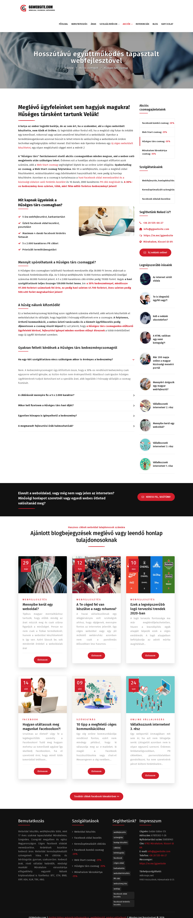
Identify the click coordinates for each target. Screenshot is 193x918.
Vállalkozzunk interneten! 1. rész (163, 446)
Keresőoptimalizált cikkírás (90, 826)
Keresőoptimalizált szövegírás (158, 173)
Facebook (118, 840)
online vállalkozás (147, 702)
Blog (155, 8)
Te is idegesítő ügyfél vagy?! (161, 281)
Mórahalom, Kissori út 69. (158, 225)
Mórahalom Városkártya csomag (154, 136)
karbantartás (119, 851)
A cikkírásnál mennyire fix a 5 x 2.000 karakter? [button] (46, 379)
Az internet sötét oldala (162, 261)
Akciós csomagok (88, 52)
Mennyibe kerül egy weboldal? (163, 407)
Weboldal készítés (84, 814)
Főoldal (63, 8)
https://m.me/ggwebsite (158, 219)
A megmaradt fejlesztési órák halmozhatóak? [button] (45, 409)
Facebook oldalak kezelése (156, 183)
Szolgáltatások (109, 8)
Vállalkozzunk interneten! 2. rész (163, 388)
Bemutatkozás (79, 8)
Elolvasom (42, 642)
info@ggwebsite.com (156, 213)
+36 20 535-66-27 (153, 206)
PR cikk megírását (110, 166)
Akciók (127, 8)
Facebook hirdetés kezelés (122, 885)
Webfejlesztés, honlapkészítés (158, 164)
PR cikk (117, 861)
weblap (117, 871)
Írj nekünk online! (155, 235)
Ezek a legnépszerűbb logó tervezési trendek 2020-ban (147, 591)
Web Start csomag (47, 148)
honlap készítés (120, 825)
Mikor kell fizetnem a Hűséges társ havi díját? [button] (46, 389)
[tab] (76, 344)
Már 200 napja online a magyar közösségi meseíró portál (163, 345)
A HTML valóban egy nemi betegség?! (161, 322)
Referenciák (142, 8)
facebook (30, 702)
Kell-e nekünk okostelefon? (160, 300)
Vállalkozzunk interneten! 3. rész (163, 427)
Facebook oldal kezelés (88, 820)
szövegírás (86, 702)
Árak (93, 8)
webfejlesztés (35, 582)
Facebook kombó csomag (158, 107)
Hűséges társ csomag (116, 52)
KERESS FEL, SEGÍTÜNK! (156, 477)
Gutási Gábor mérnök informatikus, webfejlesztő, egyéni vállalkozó (87, 900)
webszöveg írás (120, 866)
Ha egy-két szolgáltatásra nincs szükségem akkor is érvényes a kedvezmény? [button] (65, 343)
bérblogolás (119, 835)
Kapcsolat (167, 8)
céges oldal (119, 845)
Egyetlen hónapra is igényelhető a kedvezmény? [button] (47, 399)
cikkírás (117, 830)
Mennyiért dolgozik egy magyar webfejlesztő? (163, 368)
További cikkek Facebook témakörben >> (96, 779)
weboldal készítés (122, 856)
